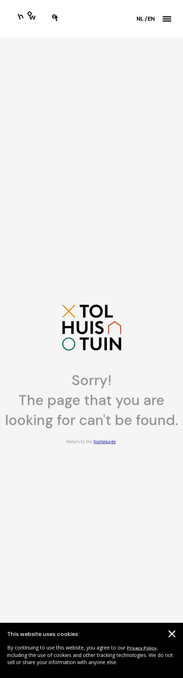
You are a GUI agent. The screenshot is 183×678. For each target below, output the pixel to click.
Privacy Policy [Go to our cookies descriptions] (142, 648)
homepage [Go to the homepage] (105, 442)
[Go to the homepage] (42, 19)
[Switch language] (142, 19)
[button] (167, 19)
